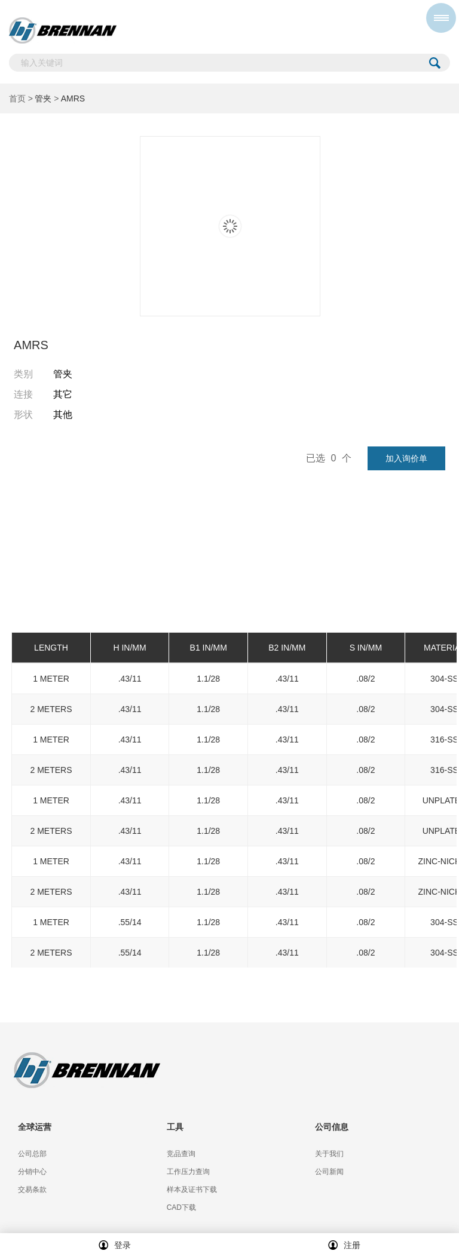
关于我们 (329, 1154)
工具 (175, 1127)
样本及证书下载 (192, 1189)
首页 (17, 98)
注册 (344, 1245)
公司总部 (32, 1154)
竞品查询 (181, 1154)
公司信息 (331, 1127)
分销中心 (32, 1171)
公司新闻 (329, 1171)
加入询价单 (406, 458)
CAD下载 (181, 1207)
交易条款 (32, 1189)
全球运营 (34, 1127)
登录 (115, 1245)
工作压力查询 (188, 1171)
